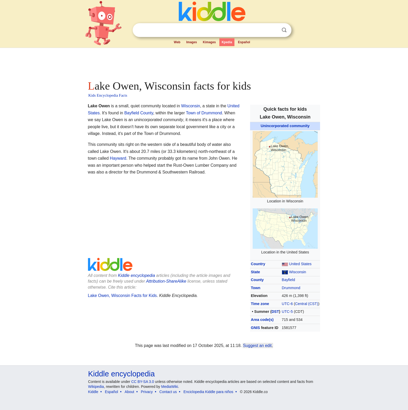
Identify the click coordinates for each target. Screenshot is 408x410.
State (255, 272)
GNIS (255, 328)
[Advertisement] (204, 62)
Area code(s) (262, 320)
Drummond (291, 288)
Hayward (118, 158)
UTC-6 (287, 304)
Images (191, 42)
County (257, 280)
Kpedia (227, 42)
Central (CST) (306, 304)
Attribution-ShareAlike (166, 281)
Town (255, 288)
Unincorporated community (285, 126)
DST (275, 311)
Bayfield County (138, 113)
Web (177, 42)
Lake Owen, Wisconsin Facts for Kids (122, 295)
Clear (273, 30)
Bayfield (288, 280)
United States (300, 264)
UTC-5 (287, 311)
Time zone (260, 304)
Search (284, 30)
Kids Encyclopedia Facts (107, 95)
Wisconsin (297, 272)
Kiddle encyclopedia (136, 275)
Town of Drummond (204, 113)
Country (258, 264)
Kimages (209, 42)
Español (244, 42)
